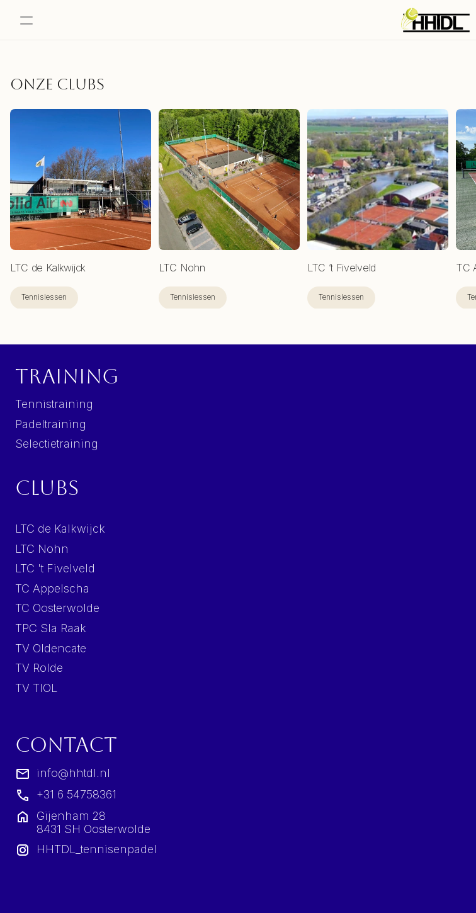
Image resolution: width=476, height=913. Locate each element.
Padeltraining (50, 424)
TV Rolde (39, 667)
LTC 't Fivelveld (55, 568)
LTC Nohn (42, 548)
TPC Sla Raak (50, 628)
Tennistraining (54, 404)
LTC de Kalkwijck (60, 528)
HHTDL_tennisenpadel (97, 849)
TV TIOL (36, 688)
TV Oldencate (50, 648)
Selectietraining (56, 443)
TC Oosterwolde (57, 608)
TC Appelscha (52, 588)
